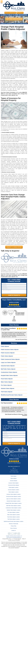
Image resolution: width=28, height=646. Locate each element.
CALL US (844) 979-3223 (10, 12)
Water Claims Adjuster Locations (13, 514)
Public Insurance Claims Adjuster (10, 349)
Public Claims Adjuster (7, 356)
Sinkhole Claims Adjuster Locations (13, 510)
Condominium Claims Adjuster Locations (13, 507)
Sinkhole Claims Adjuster (7, 388)
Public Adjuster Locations (13, 487)
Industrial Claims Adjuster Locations (13, 501)
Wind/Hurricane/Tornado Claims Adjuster (12, 395)
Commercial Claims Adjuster (13, 485)
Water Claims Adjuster (7, 382)
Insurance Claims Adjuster (14, 482)
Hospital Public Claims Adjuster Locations (14, 503)
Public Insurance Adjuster (8, 352)
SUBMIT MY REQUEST (14, 295)
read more (14, 336)
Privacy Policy (13, 525)
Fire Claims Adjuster (6, 385)
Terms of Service (13, 528)
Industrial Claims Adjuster (8, 365)
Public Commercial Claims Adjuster (10, 359)
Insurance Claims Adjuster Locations (14, 494)
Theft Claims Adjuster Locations (13, 519)
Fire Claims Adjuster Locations (13, 512)
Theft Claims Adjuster (6, 391)
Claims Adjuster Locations (13, 492)
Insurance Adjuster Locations (13, 489)
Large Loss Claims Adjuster (8, 362)
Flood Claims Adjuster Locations (13, 516)
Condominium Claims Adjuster (9, 372)
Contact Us (20, 12)
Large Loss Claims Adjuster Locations (13, 498)
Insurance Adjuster (13, 480)
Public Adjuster (5, 346)
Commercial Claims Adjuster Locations (13, 496)
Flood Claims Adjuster (7, 378)
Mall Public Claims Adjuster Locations (13, 505)
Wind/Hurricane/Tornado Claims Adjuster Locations (13, 521)
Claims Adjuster (14, 478)
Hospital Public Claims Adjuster (9, 375)
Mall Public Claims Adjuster (8, 369)
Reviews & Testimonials (13, 523)
